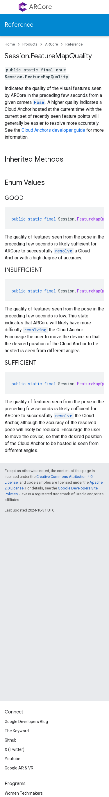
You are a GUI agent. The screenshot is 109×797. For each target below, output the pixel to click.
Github (11, 740)
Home (10, 44)
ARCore (40, 7)
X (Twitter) (14, 749)
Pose (39, 102)
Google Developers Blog (26, 721)
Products (29, 44)
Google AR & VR (19, 768)
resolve (63, 251)
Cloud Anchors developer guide (53, 130)
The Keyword (17, 731)
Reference (19, 24)
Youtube (12, 758)
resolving (35, 329)
